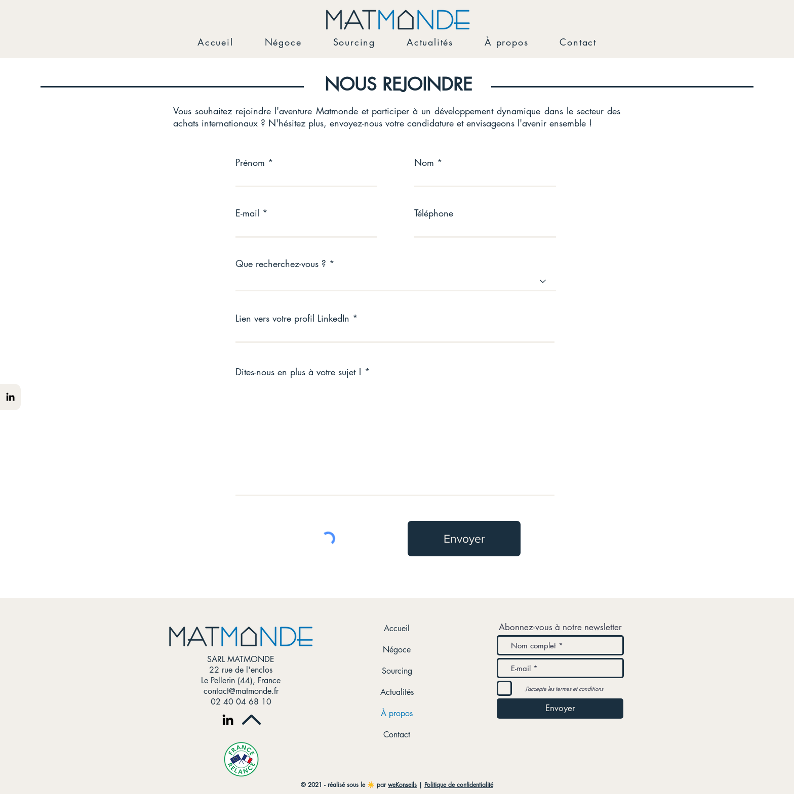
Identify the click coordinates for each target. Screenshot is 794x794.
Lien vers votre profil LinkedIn (292, 318)
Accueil (397, 628)
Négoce (397, 649)
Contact (396, 734)
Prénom (250, 162)
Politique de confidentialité (458, 784)
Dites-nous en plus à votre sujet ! (298, 371)
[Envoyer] (464, 538)
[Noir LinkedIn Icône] (10, 397)
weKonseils (402, 784)
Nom (425, 162)
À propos (397, 713)
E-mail (247, 212)
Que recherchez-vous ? (282, 263)
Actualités (397, 692)
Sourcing (397, 671)
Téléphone (433, 212)
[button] (506, 42)
